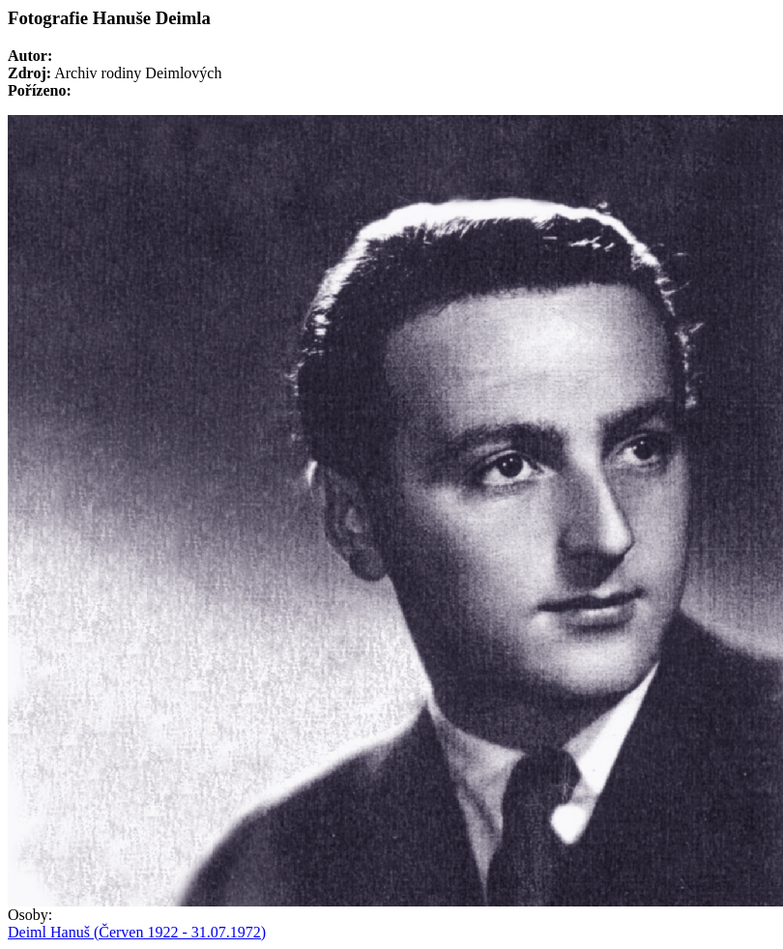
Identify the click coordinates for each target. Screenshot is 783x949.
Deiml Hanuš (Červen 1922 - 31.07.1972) (137, 932)
